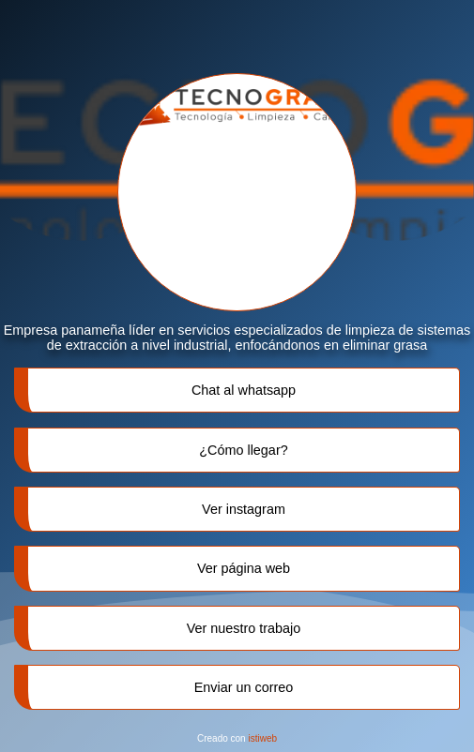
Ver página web (243, 568)
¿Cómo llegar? (243, 450)
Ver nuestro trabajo (244, 628)
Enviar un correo (244, 687)
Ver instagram (243, 509)
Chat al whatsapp (243, 390)
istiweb (262, 738)
